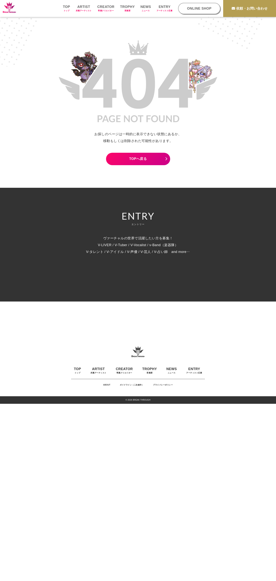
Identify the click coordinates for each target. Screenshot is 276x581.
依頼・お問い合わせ (250, 8)
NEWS (145, 8)
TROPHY (127, 8)
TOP (66, 8)
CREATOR (106, 8)
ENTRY (164, 8)
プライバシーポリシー (163, 562)
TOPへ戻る (138, 159)
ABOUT (106, 562)
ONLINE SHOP (199, 8)
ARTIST (84, 8)
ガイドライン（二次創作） (132, 562)
